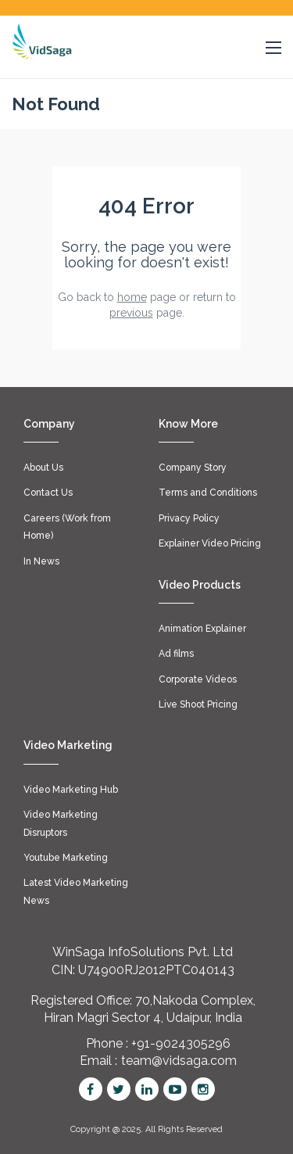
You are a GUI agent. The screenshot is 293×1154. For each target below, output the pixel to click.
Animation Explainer (202, 628)
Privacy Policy (189, 518)
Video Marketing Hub (70, 789)
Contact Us (48, 492)
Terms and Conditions (208, 492)
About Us (43, 467)
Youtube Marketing (65, 857)
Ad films (176, 653)
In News (41, 561)
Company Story (193, 467)
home (132, 297)
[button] (273, 48)
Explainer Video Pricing (210, 543)
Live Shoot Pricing (198, 704)
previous (131, 312)
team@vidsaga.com (179, 1060)
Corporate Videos (198, 679)
